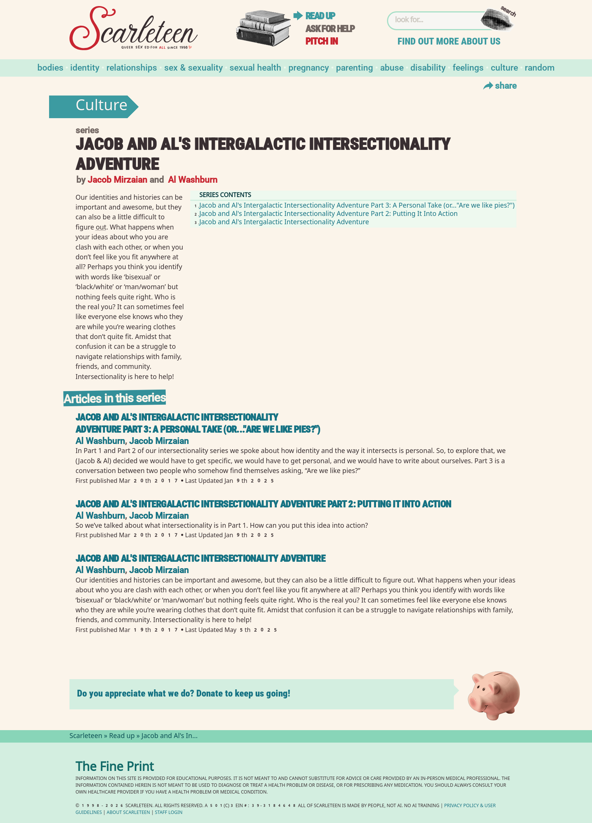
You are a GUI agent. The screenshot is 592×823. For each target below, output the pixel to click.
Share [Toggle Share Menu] (498, 85)
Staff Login (168, 813)
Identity (84, 67)
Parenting (354, 67)
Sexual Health (255, 67)
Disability (428, 67)
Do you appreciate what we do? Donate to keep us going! (183, 693)
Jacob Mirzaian (117, 179)
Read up (320, 16)
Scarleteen (85, 736)
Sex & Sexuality (193, 67)
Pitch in (321, 41)
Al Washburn (192, 179)
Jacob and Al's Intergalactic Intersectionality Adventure (284, 221)
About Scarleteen (128, 813)
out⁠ (101, 226)
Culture (504, 67)
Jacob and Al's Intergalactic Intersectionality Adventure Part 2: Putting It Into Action (328, 213)
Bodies (50, 67)
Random (540, 67)
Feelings (468, 67)
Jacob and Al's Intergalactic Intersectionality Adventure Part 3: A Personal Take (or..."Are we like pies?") (357, 205)
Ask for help (330, 28)
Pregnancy (308, 67)
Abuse (392, 67)
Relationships (131, 67)
